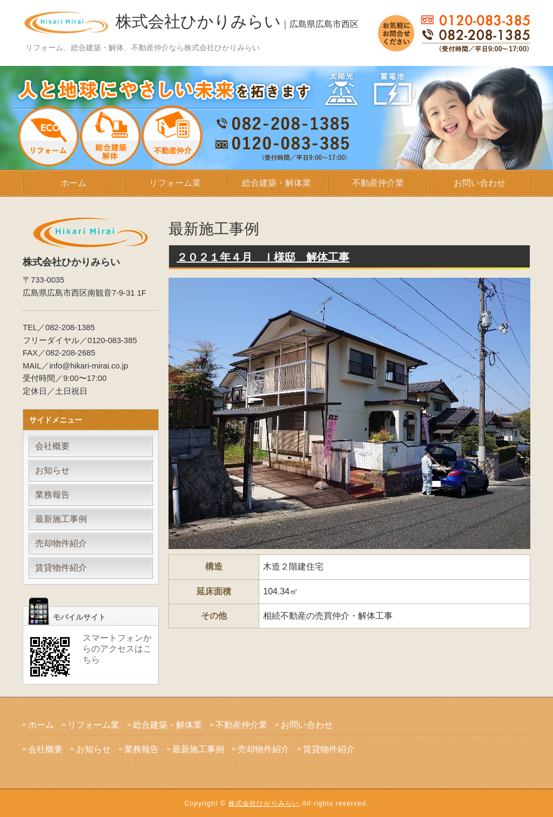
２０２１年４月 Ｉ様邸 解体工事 (263, 257)
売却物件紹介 (61, 543)
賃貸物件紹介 (61, 567)
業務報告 (52, 494)
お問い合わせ (479, 182)
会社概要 (52, 446)
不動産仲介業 (378, 182)
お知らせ (52, 470)
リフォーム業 (175, 182)
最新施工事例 (61, 519)
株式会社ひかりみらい (237, 21)
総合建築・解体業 (276, 182)
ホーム (73, 182)
